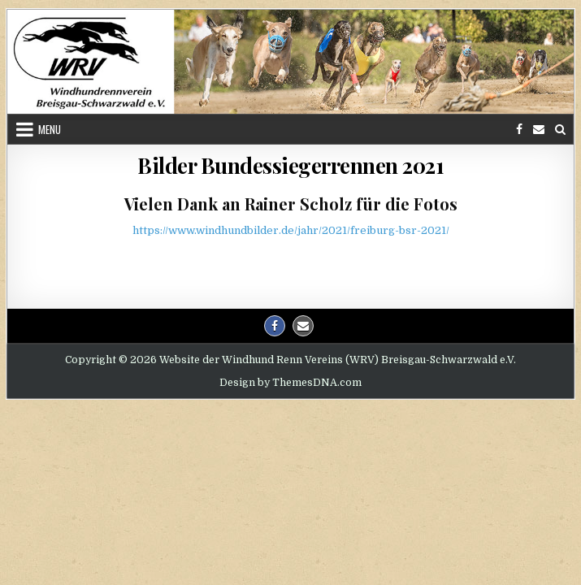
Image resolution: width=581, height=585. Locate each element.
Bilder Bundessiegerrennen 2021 (290, 165)
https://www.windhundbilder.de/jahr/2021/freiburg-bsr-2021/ (290, 230)
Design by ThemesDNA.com (290, 382)
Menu (49, 129)
